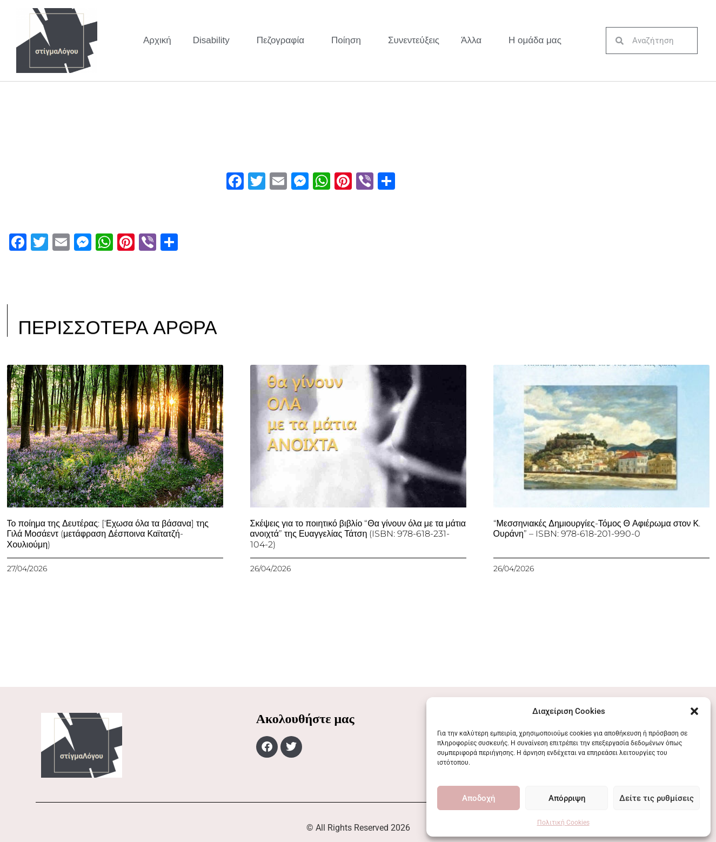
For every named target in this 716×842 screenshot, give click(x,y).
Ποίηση (348, 40)
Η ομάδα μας (534, 40)
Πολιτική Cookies (563, 822)
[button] (694, 711)
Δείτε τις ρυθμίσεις (656, 798)
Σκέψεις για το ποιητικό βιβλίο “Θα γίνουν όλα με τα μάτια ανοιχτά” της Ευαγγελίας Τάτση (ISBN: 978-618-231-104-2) (358, 533)
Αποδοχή (478, 798)
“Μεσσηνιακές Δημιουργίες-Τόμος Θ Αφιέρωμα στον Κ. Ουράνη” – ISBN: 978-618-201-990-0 (597, 528)
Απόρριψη (566, 798)
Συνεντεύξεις (413, 40)
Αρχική (157, 40)
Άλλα (474, 40)
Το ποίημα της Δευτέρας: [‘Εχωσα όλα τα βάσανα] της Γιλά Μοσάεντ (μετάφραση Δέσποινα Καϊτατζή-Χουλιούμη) (108, 533)
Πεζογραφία (283, 40)
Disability (214, 40)
